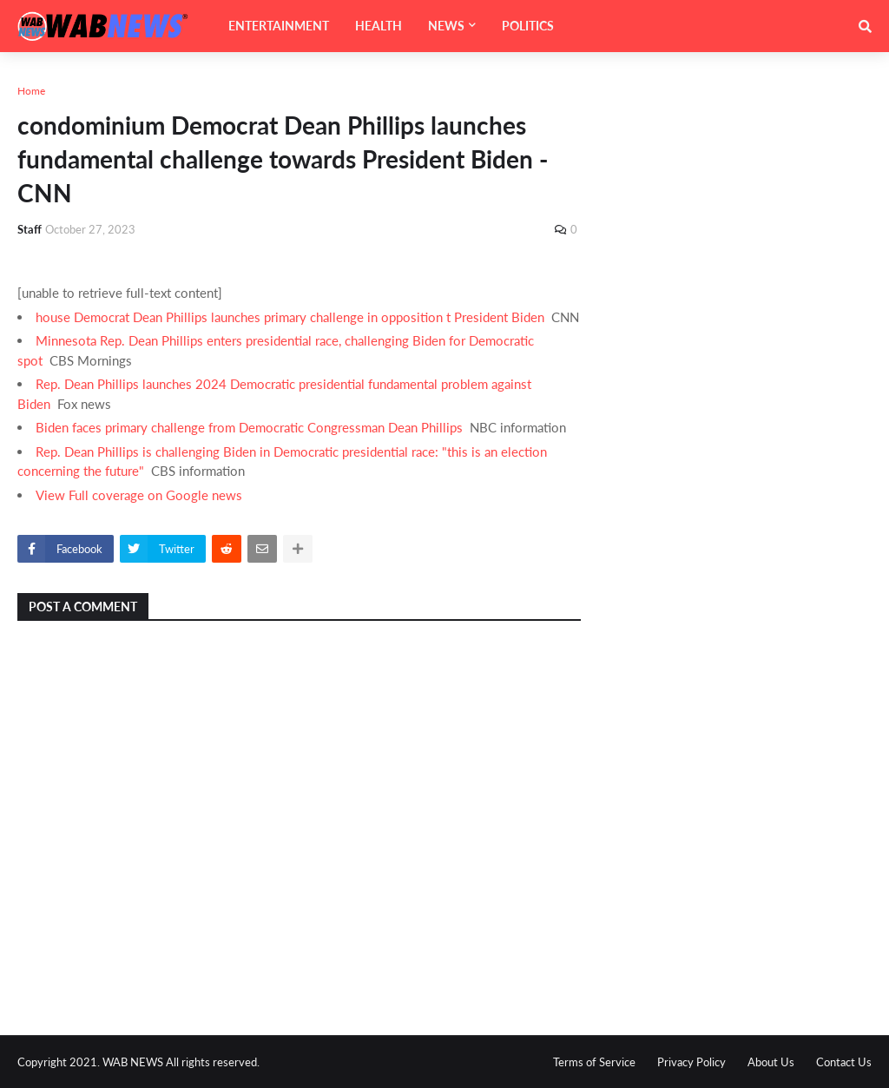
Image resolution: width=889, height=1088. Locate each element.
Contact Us (844, 1062)
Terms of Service (594, 1062)
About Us (770, 1062)
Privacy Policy (691, 1062)
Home (31, 90)
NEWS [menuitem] (446, 25)
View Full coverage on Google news (139, 495)
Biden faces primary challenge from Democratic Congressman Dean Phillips (249, 427)
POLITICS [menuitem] (528, 25)
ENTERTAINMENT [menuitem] (278, 25)
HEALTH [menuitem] (378, 25)
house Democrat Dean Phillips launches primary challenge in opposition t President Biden (290, 317)
